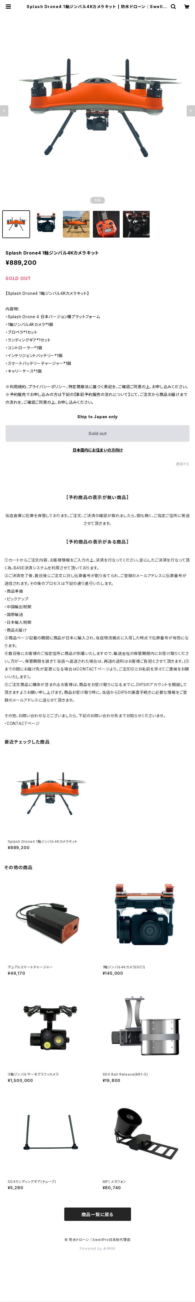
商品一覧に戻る (98, 1214)
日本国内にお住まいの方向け (98, 450)
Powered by (97, 1248)
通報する (182, 464)
